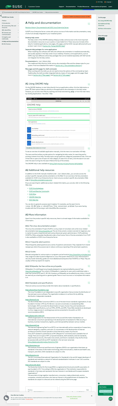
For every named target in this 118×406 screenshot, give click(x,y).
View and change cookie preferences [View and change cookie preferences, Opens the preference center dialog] (73, 397)
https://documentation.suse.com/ (41, 180)
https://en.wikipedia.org (33, 271)
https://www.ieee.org (32, 345)
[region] (51, 397)
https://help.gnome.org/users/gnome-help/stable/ (66, 164)
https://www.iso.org (32, 355)
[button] (6, 398)
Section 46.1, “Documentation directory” (68, 65)
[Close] (91, 396)
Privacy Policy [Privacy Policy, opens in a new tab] (29, 399)
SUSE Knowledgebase (36, 188)
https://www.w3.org (32, 300)
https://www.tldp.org (45, 231)
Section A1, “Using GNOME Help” (54, 46)
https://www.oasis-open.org (34, 316)
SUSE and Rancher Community (39, 191)
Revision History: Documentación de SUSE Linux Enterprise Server (47, 27)
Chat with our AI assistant (105, 391)
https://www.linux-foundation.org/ (37, 290)
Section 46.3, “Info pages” (61, 75)
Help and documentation (52, 12)
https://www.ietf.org (32, 325)
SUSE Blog (32, 194)
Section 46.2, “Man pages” (41, 75)
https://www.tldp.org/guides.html (80, 254)
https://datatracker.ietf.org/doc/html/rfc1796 (43, 342)
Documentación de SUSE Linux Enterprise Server (17, 12)
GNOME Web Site (35, 197)
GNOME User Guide (37, 12)
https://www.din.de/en (33, 365)
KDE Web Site (33, 200)
